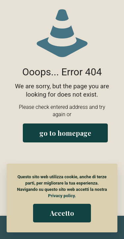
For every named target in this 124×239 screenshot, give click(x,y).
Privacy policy (61, 195)
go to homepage (65, 132)
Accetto (62, 212)
